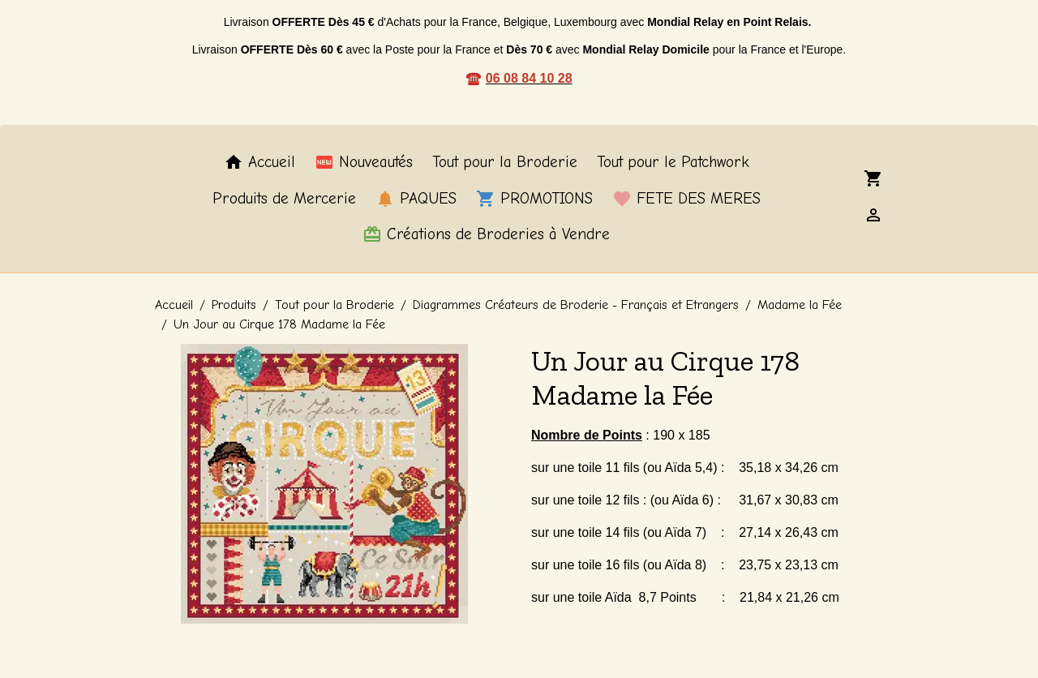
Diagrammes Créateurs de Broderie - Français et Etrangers (576, 305)
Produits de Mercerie (284, 199)
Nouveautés (364, 162)
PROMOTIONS (534, 198)
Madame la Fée (799, 305)
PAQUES (416, 198)
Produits (234, 305)
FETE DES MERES (686, 198)
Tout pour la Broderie (504, 162)
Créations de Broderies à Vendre (486, 234)
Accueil (259, 162)
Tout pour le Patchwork (673, 162)
